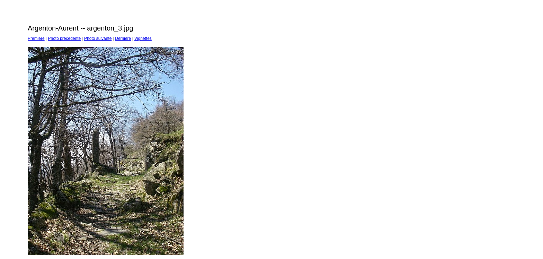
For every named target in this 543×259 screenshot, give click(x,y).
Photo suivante (98, 38)
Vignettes (143, 38)
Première (36, 38)
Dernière (123, 38)
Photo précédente (64, 38)
